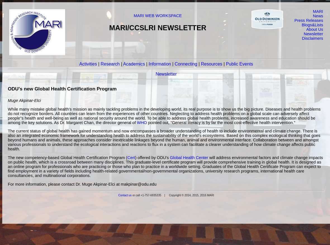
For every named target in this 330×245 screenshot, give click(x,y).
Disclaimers (312, 38)
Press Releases (309, 20)
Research (110, 64)
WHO (142, 122)
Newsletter (313, 34)
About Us (314, 29)
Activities (88, 64)
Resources (211, 64)
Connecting (186, 64)
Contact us (125, 195)
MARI (318, 11)
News (318, 16)
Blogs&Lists (312, 25)
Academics (134, 64)
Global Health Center (189, 157)
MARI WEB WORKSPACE (158, 15)
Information (160, 64)
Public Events (239, 64)
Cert (131, 157)
